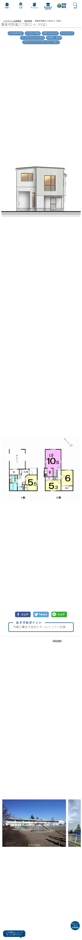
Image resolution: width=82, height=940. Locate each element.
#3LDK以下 (67, 33)
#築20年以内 (50, 33)
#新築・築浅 (54, 38)
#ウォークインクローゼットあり (41, 42)
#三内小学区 (33, 33)
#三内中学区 (16, 33)
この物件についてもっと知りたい (14, 933)
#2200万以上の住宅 (32, 38)
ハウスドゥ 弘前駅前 (12, 21)
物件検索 (28, 21)
